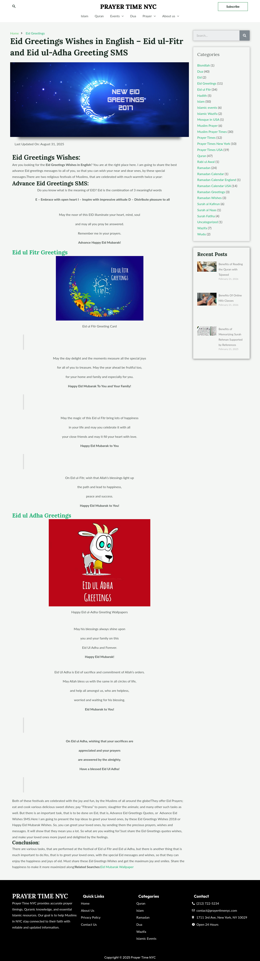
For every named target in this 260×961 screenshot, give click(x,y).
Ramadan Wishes (209, 198)
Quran (99, 16)
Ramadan (203, 168)
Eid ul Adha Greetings (41, 515)
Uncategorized (207, 222)
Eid (199, 77)
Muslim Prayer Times (212, 131)
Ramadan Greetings (211, 192)
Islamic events (207, 107)
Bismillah (203, 65)
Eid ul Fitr (204, 89)
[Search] (244, 35)
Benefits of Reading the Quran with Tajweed (231, 269)
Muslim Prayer (207, 125)
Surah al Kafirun (208, 204)
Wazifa (202, 228)
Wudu (201, 234)
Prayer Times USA (210, 150)
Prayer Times (206, 137)
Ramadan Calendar (210, 174)
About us (170, 16)
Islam (84, 16)
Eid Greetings (35, 33)
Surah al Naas (207, 210)
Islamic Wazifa (207, 113)
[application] (122, 16)
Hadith (202, 95)
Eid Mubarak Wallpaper (117, 867)
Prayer (149, 16)
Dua (133, 16)
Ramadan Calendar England (216, 180)
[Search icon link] (14, 6)
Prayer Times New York (213, 143)
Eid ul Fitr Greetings (40, 252)
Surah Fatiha (206, 216)
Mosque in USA (208, 119)
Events (117, 16)
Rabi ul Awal (206, 162)
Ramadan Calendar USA (214, 186)
